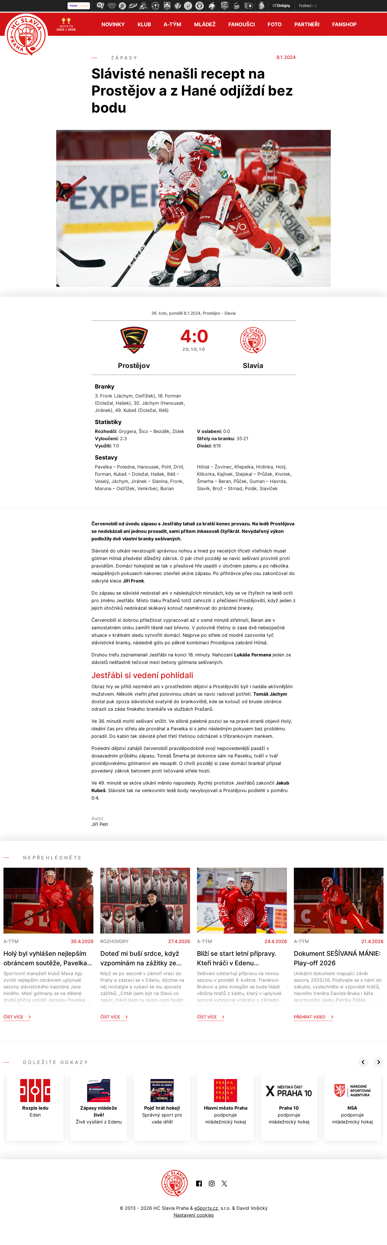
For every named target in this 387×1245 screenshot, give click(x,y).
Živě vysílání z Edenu (99, 1100)
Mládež (205, 23)
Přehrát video (313, 1015)
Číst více (17, 1015)
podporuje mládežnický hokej (225, 1100)
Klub (144, 23)
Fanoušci (241, 23)
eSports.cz (206, 1207)
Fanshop (344, 23)
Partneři (307, 23)
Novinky (113, 23)
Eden (35, 1097)
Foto (275, 23)
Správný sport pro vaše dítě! (162, 1100)
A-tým (172, 23)
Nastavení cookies (194, 1214)
